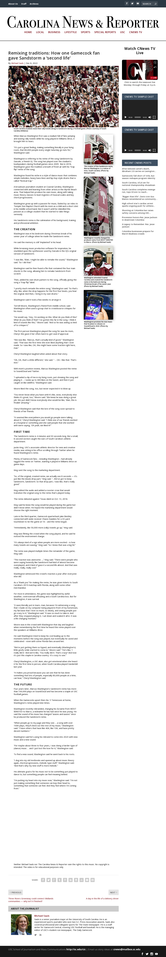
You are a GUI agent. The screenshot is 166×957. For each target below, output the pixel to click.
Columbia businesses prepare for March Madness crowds (138, 232)
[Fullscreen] (154, 117)
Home (28, 32)
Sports (85, 32)
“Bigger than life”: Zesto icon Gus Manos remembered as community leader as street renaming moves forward (139, 197)
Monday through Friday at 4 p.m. (140, 85)
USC (122, 32)
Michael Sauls (17, 63)
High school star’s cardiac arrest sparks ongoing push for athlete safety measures (137, 204)
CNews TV (135, 32)
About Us (13, 3)
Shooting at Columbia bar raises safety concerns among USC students (137, 211)
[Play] (125, 117)
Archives (34, 3)
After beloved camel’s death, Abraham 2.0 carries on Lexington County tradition (138, 170)
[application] (140, 110)
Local (40, 32)
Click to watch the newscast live (139, 82)
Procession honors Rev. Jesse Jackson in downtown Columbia (139, 218)
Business (54, 32)
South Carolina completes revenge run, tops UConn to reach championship (138, 190)
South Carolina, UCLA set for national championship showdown (138, 183)
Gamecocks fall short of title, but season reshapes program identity (138, 177)
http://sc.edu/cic (76, 949)
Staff (23, 3)
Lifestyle (70, 32)
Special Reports (105, 32)
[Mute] (149, 117)
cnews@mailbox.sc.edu (126, 949)
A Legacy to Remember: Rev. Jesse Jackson (138, 225)
